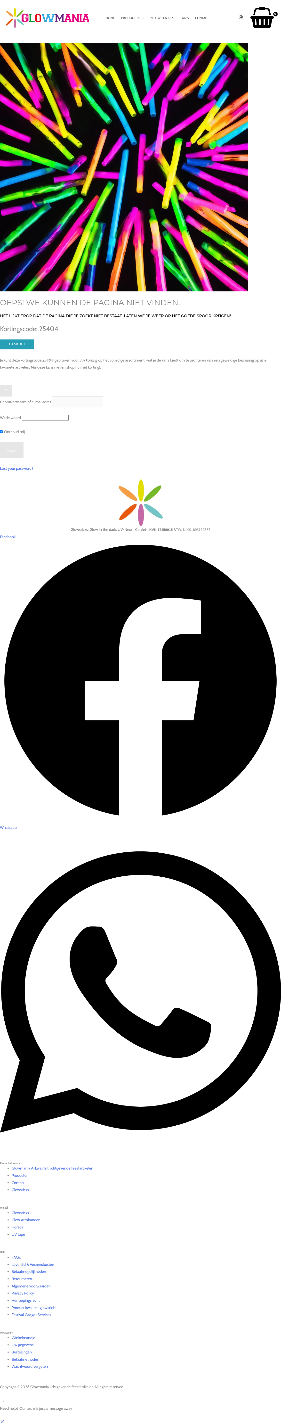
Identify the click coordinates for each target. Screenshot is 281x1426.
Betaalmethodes (25, 1359)
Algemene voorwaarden (31, 1286)
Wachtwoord (10, 417)
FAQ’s (16, 1257)
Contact (18, 1182)
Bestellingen (22, 1352)
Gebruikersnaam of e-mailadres (25, 402)
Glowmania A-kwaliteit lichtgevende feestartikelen (52, 1168)
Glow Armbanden (26, 1220)
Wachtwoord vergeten (30, 1366)
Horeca (17, 1227)
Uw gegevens (22, 1345)
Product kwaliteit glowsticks (34, 1307)
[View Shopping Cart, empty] (262, 18)
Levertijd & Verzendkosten (33, 1264)
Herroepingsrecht (26, 1300)
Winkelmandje (23, 1337)
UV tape (18, 1234)
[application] (142, 17)
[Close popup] (6, 391)
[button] (2, 1422)
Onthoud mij (12, 431)
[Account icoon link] (241, 18)
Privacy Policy (23, 1293)
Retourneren (22, 1279)
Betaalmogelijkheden (29, 1271)
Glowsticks (20, 1189)
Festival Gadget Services (31, 1314)
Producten (20, 1175)
